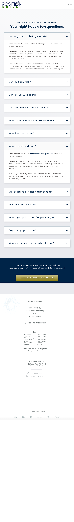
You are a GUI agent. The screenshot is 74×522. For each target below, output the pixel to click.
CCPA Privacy (35, 316)
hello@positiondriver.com (35, 351)
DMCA (35, 314)
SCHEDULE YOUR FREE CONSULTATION (37, 278)
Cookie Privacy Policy (35, 311)
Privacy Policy (35, 308)
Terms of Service (35, 301)
